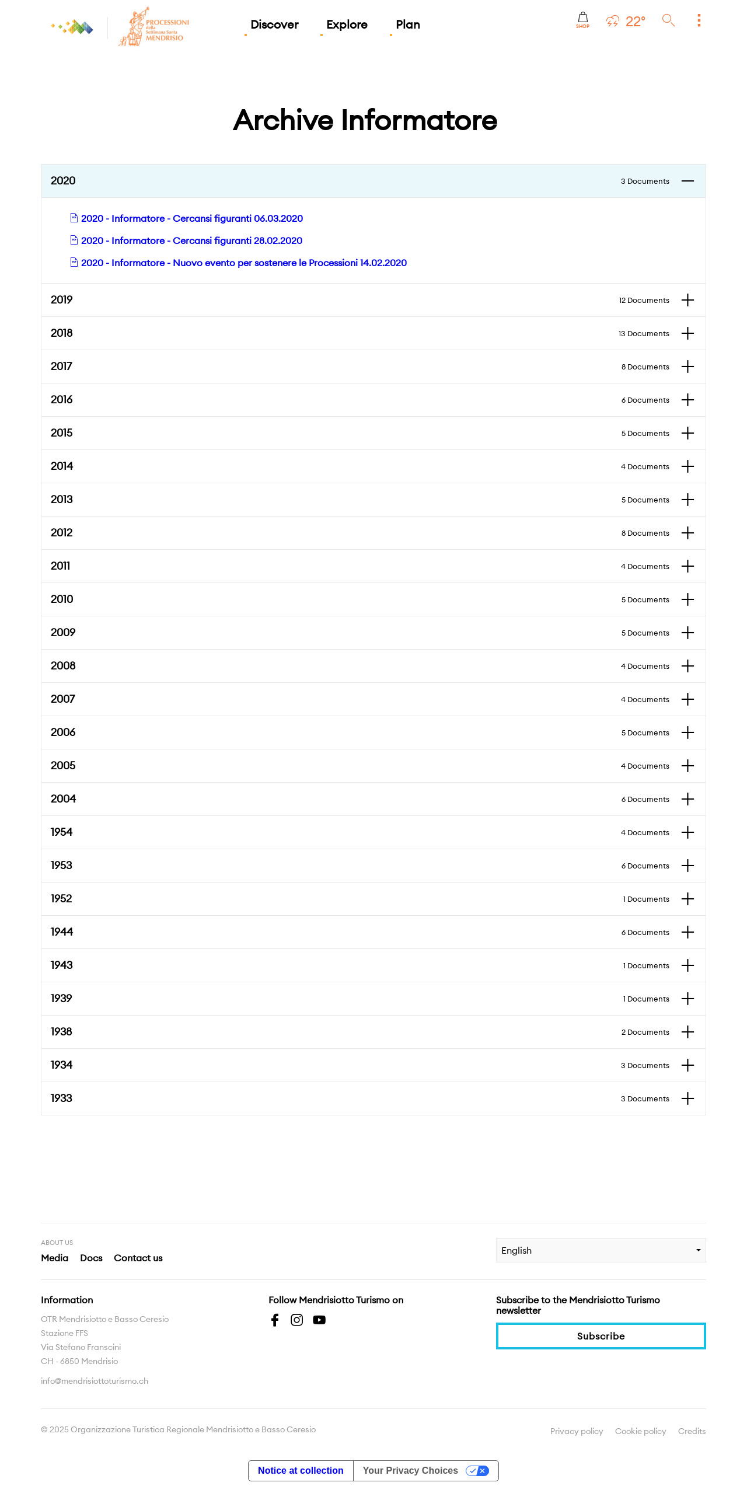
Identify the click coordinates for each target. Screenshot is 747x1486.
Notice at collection (301, 1470)
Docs (91, 1258)
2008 (360, 666)
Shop (582, 20)
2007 (360, 699)
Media (54, 1258)
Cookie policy (640, 1431)
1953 (360, 866)
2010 (360, 599)
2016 (360, 400)
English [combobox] (516, 1250)
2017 (360, 367)
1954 (360, 832)
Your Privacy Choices (410, 1470)
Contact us (138, 1258)
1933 (360, 1098)
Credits (692, 1431)
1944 (360, 932)
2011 (360, 566)
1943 (360, 965)
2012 (360, 533)
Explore (347, 24)
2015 (360, 433)
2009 (360, 633)
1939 (360, 999)
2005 (360, 766)
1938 (360, 1032)
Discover (274, 24)
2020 (360, 181)
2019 (360, 300)
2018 (360, 333)
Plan (408, 24)
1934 (360, 1065)
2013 (360, 500)
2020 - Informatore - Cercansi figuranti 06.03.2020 (186, 218)
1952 (360, 899)
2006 (360, 732)
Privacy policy (576, 1431)
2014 (360, 466)
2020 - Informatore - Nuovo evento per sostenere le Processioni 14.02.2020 (238, 262)
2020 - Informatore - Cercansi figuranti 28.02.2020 (185, 240)
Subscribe (601, 1336)
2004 (360, 799)
